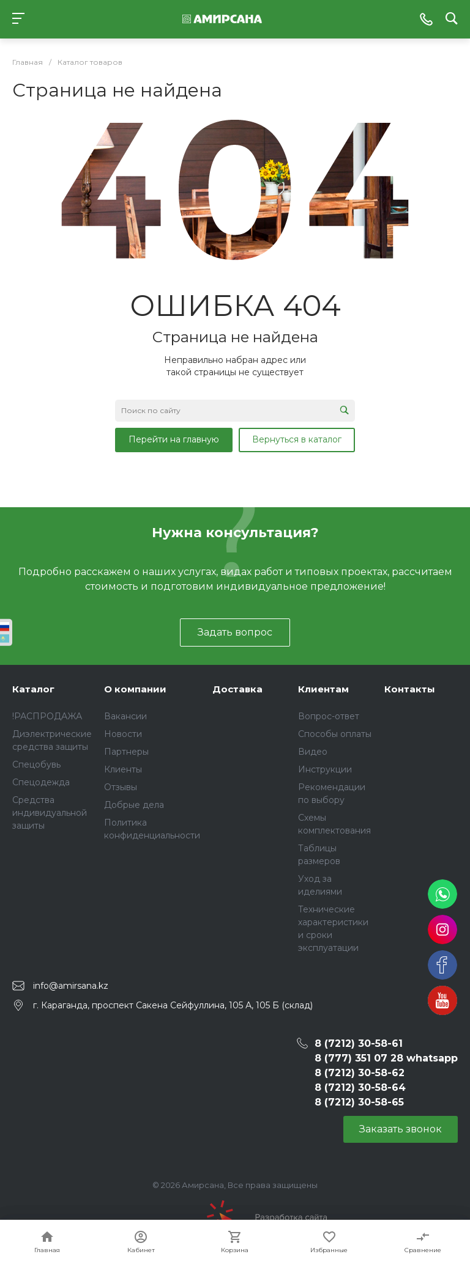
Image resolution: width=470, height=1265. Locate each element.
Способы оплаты (334, 733)
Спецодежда (41, 782)
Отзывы (120, 787)
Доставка (237, 689)
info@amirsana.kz (70, 985)
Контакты (409, 689)
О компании (135, 689)
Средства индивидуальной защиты (49, 812)
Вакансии (125, 716)
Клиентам (323, 689)
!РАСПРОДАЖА (47, 716)
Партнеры (126, 751)
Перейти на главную (174, 439)
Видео (312, 751)
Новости (123, 733)
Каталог (33, 689)
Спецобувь (36, 764)
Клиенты (123, 769)
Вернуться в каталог (296, 439)
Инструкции (325, 769)
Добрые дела (134, 804)
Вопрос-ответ (328, 716)
